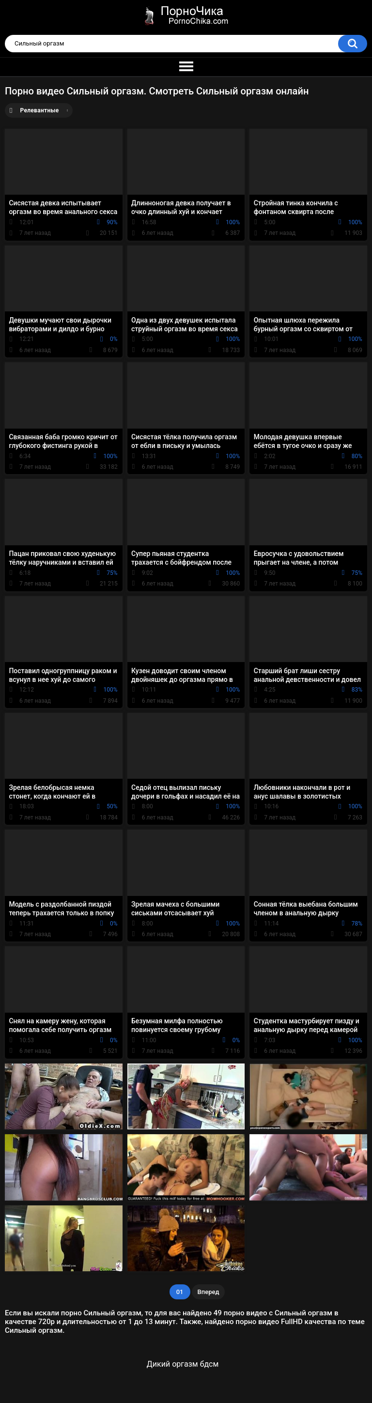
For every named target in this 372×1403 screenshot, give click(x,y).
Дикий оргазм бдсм (182, 1364)
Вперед (208, 1291)
